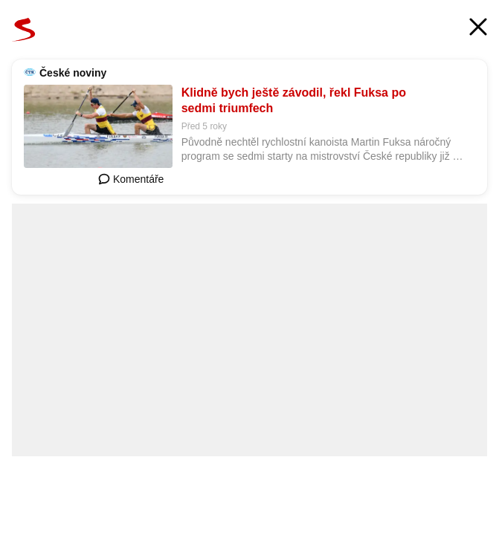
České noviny (72, 73)
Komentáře (131, 179)
